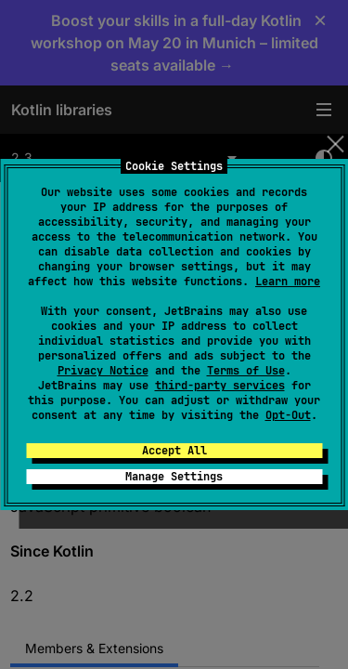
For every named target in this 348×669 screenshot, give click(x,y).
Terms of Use (246, 370)
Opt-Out (288, 415)
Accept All (174, 450)
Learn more (287, 281)
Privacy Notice (103, 370)
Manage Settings (174, 476)
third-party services (220, 385)
